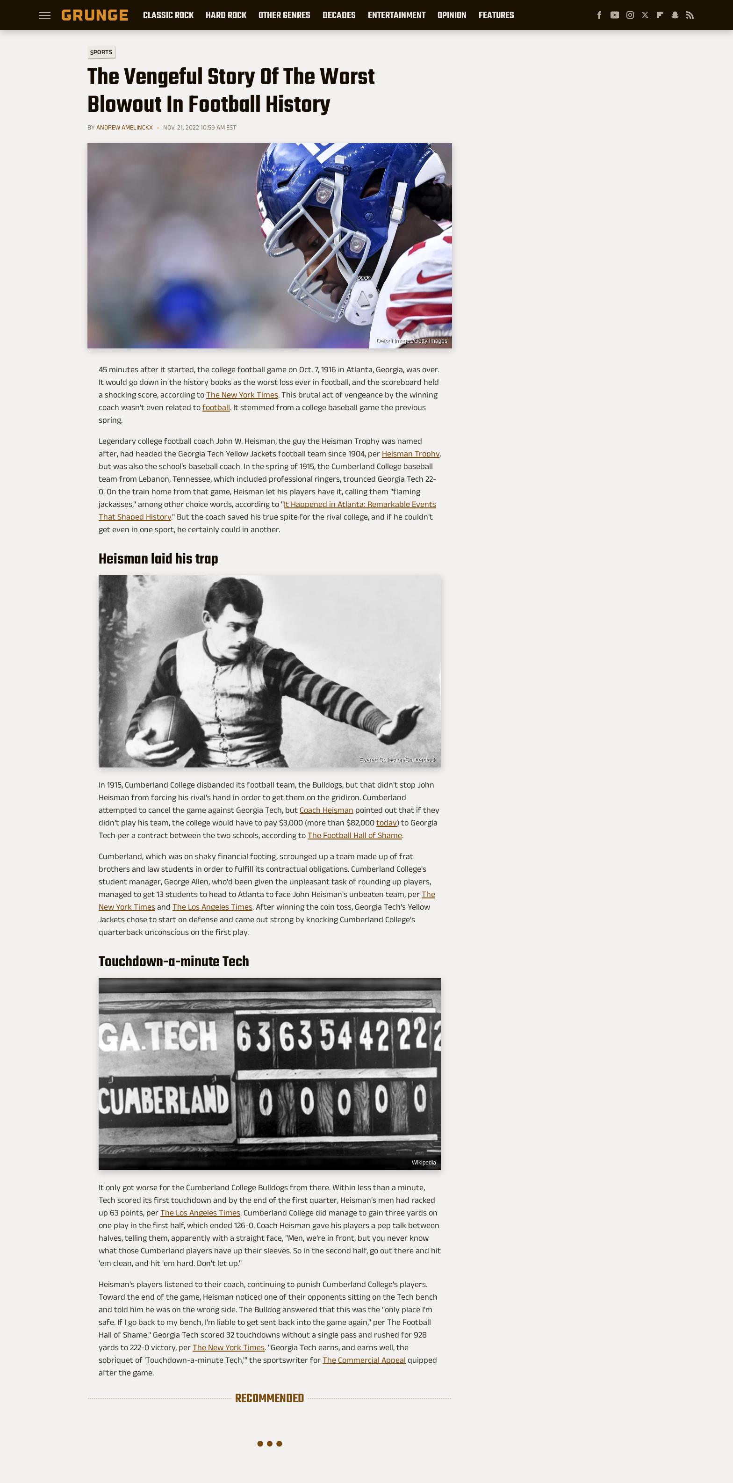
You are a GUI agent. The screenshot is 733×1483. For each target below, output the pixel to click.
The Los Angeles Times (212, 907)
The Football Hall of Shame (355, 835)
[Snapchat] (675, 15)
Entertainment (396, 15)
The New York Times (242, 394)
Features (496, 15)
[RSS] (690, 15)
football (216, 407)
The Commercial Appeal (364, 1360)
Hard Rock (226, 15)
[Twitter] (645, 15)
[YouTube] (615, 15)
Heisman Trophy (410, 453)
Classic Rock (168, 15)
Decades (339, 15)
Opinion (452, 15)
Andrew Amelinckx (124, 127)
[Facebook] (599, 15)
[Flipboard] (660, 15)
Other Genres (284, 15)
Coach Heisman (326, 810)
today (386, 822)
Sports (101, 52)
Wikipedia (424, 1162)
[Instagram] (630, 15)
